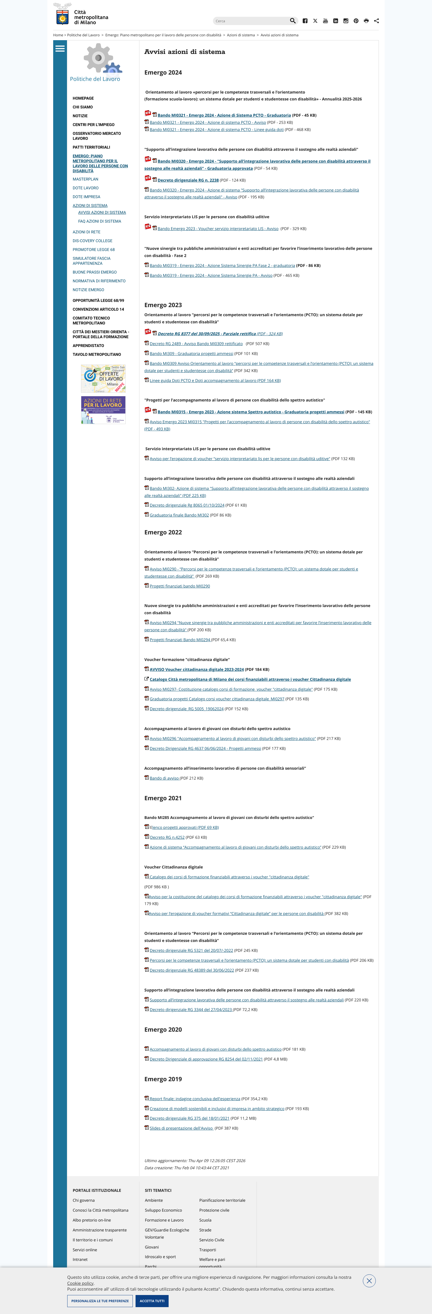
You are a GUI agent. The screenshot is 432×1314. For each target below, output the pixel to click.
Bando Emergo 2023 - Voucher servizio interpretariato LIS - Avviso (218, 228)
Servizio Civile (212, 1240)
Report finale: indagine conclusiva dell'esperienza (195, 1099)
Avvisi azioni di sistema (102, 212)
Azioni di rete (86, 232)
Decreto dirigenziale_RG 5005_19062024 (187, 709)
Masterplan (85, 179)
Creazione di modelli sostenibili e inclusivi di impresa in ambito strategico (217, 1108)
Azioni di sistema (241, 34)
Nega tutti (369, 1280)
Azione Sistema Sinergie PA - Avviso (240, 275)
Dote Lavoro (86, 188)
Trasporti (207, 1250)
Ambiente (154, 1200)
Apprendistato (88, 345)
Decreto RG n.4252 (167, 837)
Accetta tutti (152, 1301)
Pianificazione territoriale (222, 1200)
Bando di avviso (165, 778)
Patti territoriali (91, 147)
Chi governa (84, 1200)
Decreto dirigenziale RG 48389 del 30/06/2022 (192, 970)
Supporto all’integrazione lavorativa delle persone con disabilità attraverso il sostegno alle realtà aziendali (247, 1000)
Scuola (205, 1220)
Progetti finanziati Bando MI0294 (180, 640)
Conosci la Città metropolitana (100, 1210)
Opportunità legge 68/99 (98, 300)
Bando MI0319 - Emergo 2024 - (179, 275)
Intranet (80, 1259)
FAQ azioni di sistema (99, 221)
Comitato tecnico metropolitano (91, 321)
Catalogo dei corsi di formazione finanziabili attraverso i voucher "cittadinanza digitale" (226, 877)
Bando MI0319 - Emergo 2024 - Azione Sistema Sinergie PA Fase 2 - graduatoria (222, 265)
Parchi (150, 1266)
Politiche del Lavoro (83, 34)
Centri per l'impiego (94, 124)
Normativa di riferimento (99, 281)
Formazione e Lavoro (164, 1220)
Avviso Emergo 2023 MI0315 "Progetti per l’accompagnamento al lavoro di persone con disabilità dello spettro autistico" (260, 422)
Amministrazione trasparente (100, 1230)
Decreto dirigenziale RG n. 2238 (188, 180)
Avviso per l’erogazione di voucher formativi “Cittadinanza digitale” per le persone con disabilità (237, 913)
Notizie (80, 116)
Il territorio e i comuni (93, 1240)
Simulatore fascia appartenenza (91, 261)
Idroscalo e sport (160, 1257)
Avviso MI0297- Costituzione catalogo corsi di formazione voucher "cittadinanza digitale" (231, 689)
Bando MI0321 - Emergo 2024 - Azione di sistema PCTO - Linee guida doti (217, 129)
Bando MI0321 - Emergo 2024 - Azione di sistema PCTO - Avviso (208, 122)
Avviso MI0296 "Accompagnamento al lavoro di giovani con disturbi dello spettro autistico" (233, 738)
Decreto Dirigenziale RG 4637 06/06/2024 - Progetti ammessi (205, 748)
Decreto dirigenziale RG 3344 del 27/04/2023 (191, 1009)
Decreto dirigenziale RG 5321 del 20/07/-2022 (191, 950)
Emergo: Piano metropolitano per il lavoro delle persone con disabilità (164, 34)
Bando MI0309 (164, 363)
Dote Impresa (86, 197)
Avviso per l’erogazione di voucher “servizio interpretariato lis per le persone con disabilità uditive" (240, 458)
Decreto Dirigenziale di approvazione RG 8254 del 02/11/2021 (206, 1059)
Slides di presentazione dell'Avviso (182, 1128)
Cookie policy (80, 1283)
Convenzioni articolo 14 (98, 309)
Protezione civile (214, 1210)
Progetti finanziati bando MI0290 (180, 586)
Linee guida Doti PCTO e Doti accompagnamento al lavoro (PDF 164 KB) (215, 380)
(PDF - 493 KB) (157, 429)
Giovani (152, 1247)
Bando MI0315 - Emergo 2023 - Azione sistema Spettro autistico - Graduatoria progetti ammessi (251, 412)
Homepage (83, 98)
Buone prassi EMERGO (95, 272)
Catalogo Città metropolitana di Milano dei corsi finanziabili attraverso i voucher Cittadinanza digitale (250, 679)
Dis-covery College (92, 241)
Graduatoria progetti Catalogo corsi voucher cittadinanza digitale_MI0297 (217, 699)
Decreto (207, 334)
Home (58, 34)
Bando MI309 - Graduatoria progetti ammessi (191, 353)
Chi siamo (83, 107)
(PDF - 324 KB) (270, 334)
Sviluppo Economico (163, 1210)
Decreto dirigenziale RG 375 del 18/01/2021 (190, 1118)
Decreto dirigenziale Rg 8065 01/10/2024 (187, 505)
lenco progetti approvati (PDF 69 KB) (185, 827)
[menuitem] (103, 98)
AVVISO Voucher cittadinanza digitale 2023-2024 (197, 669)
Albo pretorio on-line (92, 1220)
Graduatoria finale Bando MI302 (179, 515)
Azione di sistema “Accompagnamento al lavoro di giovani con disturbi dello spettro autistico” (235, 847)
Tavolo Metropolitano (97, 354)
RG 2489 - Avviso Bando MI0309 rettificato (204, 343)
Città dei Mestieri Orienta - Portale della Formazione (101, 334)
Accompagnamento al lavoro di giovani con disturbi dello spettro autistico (216, 1049)
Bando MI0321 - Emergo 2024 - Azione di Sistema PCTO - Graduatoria (224, 115)
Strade (205, 1230)
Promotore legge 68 (94, 249)
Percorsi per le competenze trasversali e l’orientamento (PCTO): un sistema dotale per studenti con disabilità (249, 960)
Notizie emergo (88, 290)
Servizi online (85, 1250)
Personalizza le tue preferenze (100, 1301)
